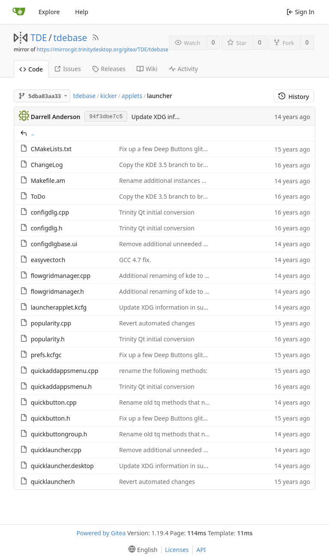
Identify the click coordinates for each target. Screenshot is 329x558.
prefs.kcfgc (46, 355)
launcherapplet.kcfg (59, 307)
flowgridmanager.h (57, 291)
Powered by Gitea (101, 533)
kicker (108, 96)
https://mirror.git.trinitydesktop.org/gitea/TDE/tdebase (102, 49)
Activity (183, 69)
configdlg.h (47, 228)
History (293, 97)
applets (132, 96)
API (201, 550)
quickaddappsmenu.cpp (65, 371)
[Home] (18, 12)
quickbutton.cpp (54, 402)
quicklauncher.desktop (62, 466)
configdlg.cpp (50, 212)
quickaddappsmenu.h (61, 386)
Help (81, 12)
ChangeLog (47, 165)
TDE (38, 37)
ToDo (38, 196)
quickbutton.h (50, 418)
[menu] (141, 549)
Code (31, 69)
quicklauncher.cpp (56, 450)
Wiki (147, 69)
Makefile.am (48, 180)
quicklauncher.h (53, 481)
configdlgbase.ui (54, 244)
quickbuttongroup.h (59, 434)
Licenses (177, 550)
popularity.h (48, 339)
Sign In (300, 12)
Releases (109, 69)
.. (33, 133)
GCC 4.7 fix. (135, 260)
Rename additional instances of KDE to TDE (179, 180)
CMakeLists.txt (51, 149)
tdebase (70, 37)
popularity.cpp (51, 323)
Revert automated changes (157, 323)
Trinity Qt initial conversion (156, 212)
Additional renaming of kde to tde (166, 276)
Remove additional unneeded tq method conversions (193, 244)
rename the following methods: (163, 371)
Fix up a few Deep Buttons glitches (167, 149)
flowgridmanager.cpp (60, 276)
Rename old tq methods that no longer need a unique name (203, 402)
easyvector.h (48, 260)
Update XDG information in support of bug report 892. (195, 307)
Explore (49, 12)
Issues (67, 69)
